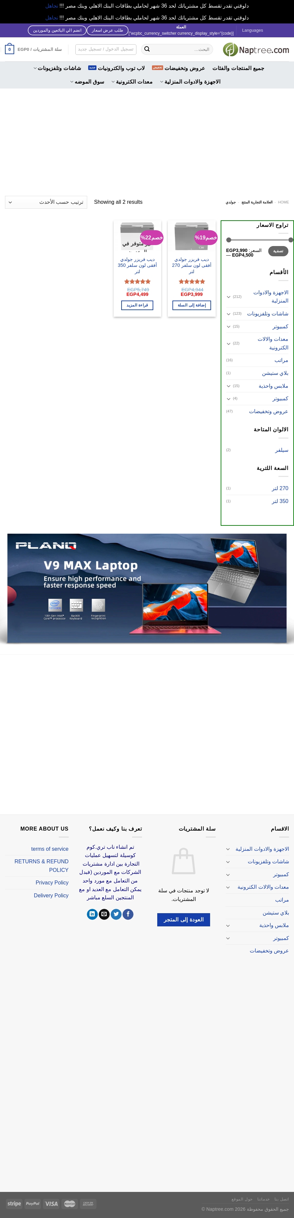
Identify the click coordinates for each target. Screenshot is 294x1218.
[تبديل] (229, 297)
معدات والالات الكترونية (273, 343)
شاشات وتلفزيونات (57, 68)
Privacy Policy (52, 882)
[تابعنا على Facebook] (128, 914)
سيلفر (281, 450)
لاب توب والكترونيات (121, 68)
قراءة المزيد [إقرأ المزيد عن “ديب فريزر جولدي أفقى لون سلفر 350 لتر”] (137, 305)
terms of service (50, 849)
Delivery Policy (51, 895)
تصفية (278, 251)
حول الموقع (242, 1199)
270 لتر (280, 488)
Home (283, 202)
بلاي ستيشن (275, 373)
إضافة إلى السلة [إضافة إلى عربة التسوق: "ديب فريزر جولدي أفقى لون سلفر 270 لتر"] (192, 305)
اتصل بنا (282, 1199)
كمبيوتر (280, 326)
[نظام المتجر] (46, 202)
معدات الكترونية (132, 82)
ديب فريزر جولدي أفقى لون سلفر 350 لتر (137, 265)
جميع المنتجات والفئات (238, 68)
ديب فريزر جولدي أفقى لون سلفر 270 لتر (191, 265)
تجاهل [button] (51, 6)
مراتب (281, 360)
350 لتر (280, 501)
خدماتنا (263, 1199)
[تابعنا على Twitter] (116, 914)
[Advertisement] (147, 138)
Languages (252, 30)
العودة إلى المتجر (184, 919)
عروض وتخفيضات (185, 68)
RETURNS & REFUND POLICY (42, 866)
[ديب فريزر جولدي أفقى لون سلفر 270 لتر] (192, 236)
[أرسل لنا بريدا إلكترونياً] (104, 914)
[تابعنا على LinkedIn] (92, 914)
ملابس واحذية (273, 386)
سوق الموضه (87, 82)
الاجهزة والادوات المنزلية (190, 82)
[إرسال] (147, 49)
